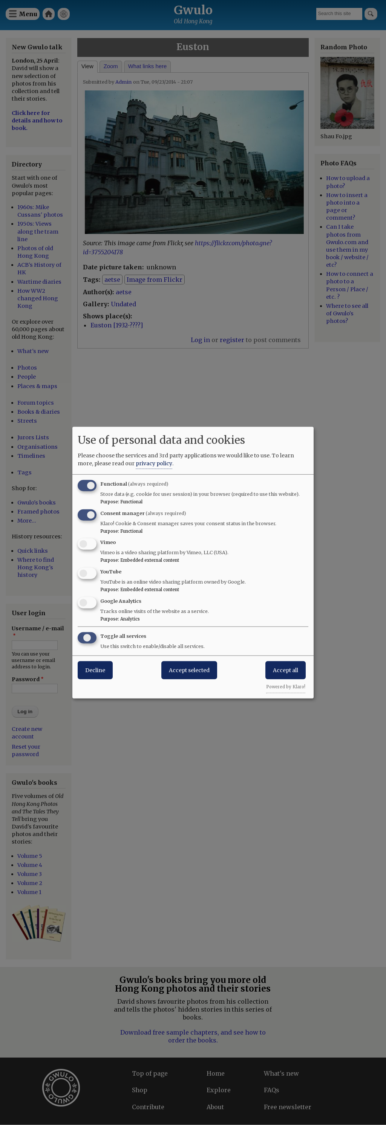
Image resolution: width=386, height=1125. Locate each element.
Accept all (285, 669)
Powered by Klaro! (285, 686)
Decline (95, 669)
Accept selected (189, 669)
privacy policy (154, 463)
